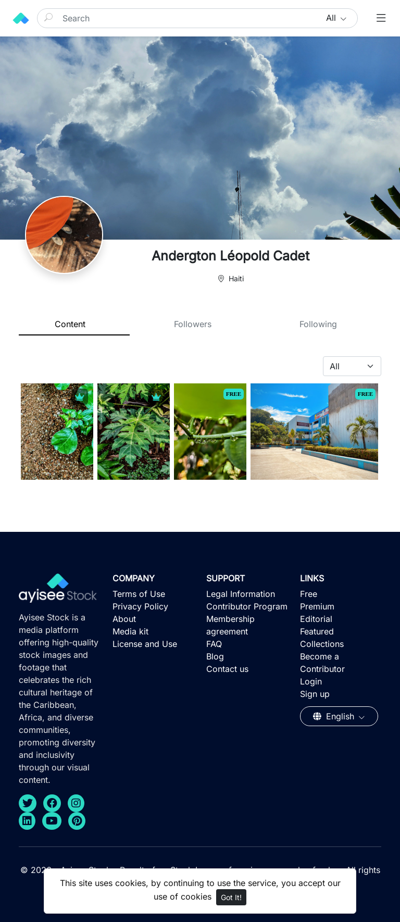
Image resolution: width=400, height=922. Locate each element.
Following (318, 324)
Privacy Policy (140, 606)
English (335, 716)
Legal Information (240, 594)
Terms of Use (139, 594)
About (124, 619)
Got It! (231, 897)
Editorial (316, 619)
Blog (215, 656)
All (332, 18)
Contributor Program (247, 606)
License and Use (145, 644)
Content (70, 324)
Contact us (227, 669)
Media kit (130, 631)
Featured (317, 631)
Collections (322, 644)
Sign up (315, 694)
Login (311, 681)
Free (308, 594)
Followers (192, 324)
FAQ (214, 644)
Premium (317, 606)
